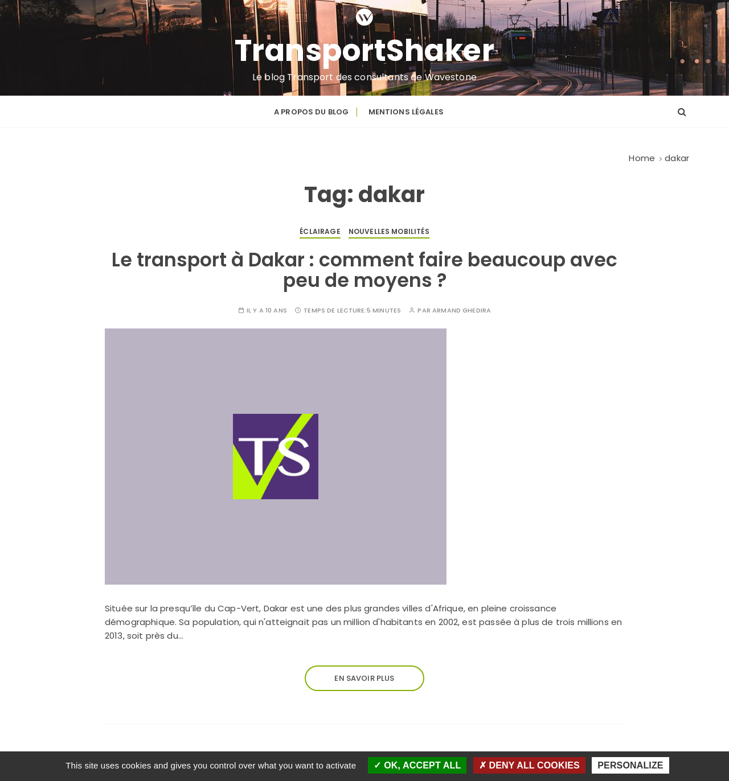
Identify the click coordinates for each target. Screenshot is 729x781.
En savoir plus (364, 678)
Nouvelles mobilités (389, 231)
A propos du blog (311, 111)
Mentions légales (406, 111)
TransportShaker (365, 50)
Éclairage (320, 231)
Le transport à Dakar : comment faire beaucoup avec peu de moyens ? (364, 270)
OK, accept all (417, 765)
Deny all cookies (529, 765)
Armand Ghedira (461, 310)
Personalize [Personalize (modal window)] (630, 765)
